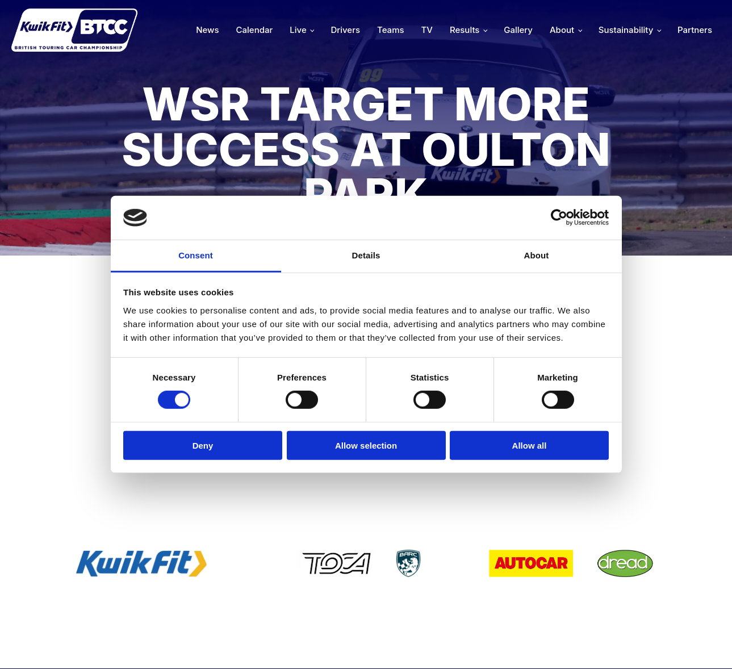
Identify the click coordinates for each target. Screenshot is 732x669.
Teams (390, 29)
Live (298, 29)
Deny (203, 445)
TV (427, 29)
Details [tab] (366, 255)
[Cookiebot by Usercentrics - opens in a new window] (559, 217)
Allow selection (366, 445)
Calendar (254, 29)
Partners (694, 29)
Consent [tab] (195, 255)
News (207, 29)
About (562, 29)
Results (464, 29)
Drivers (345, 29)
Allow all (529, 445)
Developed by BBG (498, 644)
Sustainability (626, 29)
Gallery (518, 29)
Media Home (682, 644)
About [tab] (536, 255)
